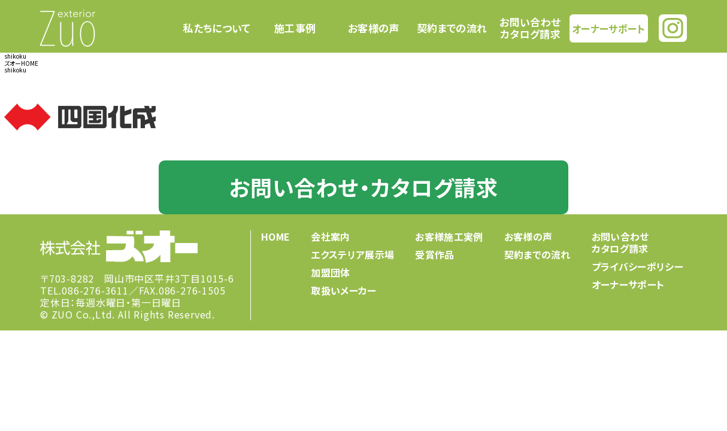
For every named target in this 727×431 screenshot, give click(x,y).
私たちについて (216, 28)
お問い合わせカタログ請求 (530, 28)
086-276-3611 (95, 290)
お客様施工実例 (449, 236)
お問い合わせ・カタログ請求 (363, 186)
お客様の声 (373, 28)
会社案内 (330, 236)
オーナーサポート (608, 27)
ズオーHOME (21, 63)
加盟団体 (330, 272)
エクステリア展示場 (352, 254)
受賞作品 (434, 254)
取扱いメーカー (343, 290)
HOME (275, 236)
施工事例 (295, 28)
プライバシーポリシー (637, 266)
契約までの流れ (452, 28)
